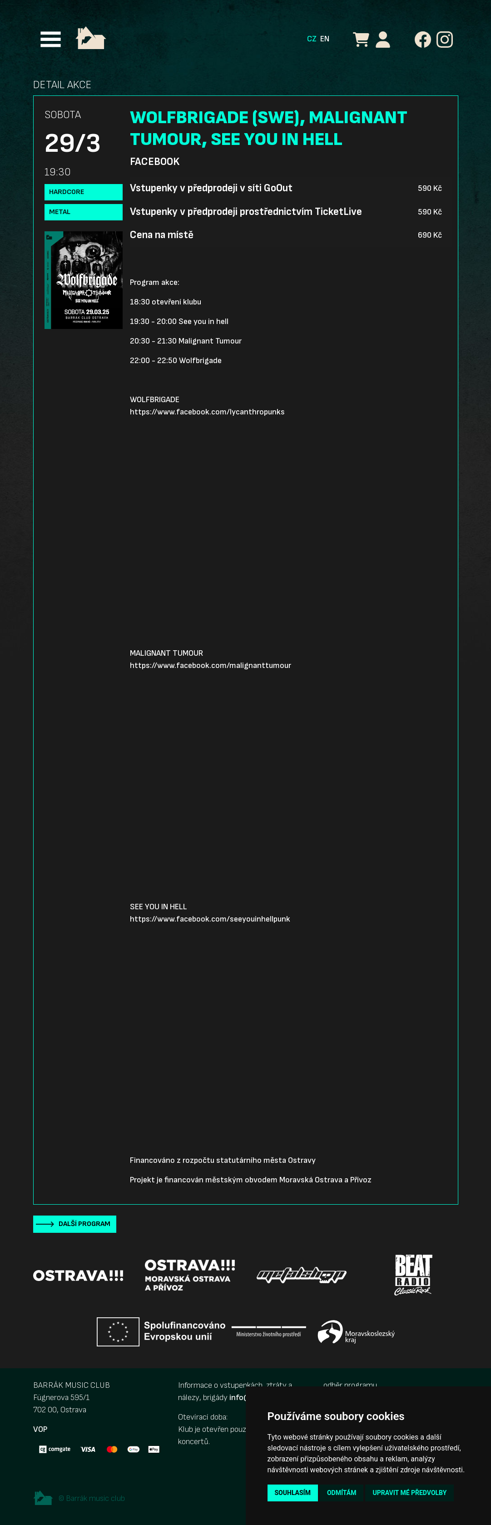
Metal (59, 212)
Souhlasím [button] (293, 1492)
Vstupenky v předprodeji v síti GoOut (211, 188)
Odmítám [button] (342, 1492)
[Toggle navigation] (51, 39)
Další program (84, 1224)
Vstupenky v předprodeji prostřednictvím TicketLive (246, 211)
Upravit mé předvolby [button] (409, 1492)
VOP (40, 1429)
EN (324, 39)
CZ (312, 39)
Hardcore (66, 192)
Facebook (154, 161)
